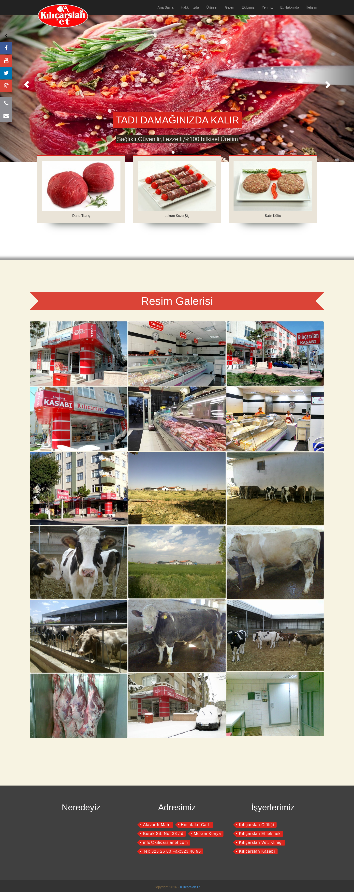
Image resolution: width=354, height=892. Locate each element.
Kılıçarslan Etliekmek (260, 834)
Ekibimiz (248, 7)
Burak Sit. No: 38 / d (163, 834)
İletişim (311, 7)
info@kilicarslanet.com (165, 842)
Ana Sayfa (166, 7)
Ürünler (212, 7)
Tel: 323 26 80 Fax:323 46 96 (172, 851)
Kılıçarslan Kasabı (257, 851)
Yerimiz (267, 7)
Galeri (229, 7)
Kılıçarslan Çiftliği (256, 825)
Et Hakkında (289, 7)
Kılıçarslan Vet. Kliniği (261, 842)
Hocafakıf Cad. (195, 825)
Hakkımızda (190, 7)
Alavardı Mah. (157, 825)
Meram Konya (207, 834)
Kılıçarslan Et (190, 887)
